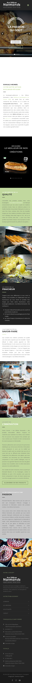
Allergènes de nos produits (15, 482)
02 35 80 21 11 (8, 629)
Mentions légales (19, 676)
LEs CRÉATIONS (15, 47)
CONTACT (5, 613)
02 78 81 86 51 (8, 658)
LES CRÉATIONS (7, 605)
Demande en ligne (10, 643)
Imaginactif (11, 676)
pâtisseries (8, 118)
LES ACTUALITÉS (7, 609)
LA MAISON (16, 42)
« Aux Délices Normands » (16, 202)
